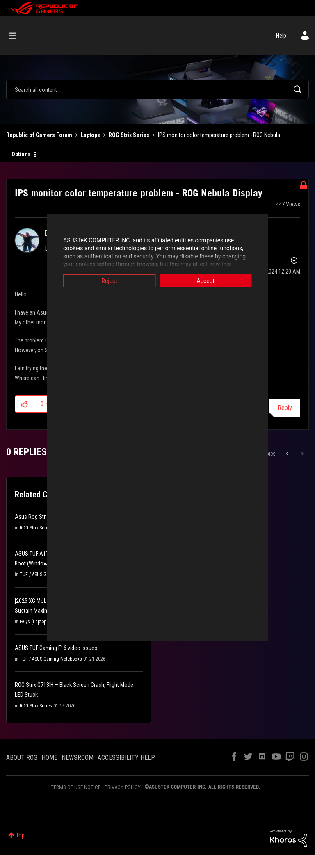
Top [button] (20, 835)
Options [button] (21, 154)
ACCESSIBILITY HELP (126, 758)
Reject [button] (98, 280)
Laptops (90, 135)
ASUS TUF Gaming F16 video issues (56, 648)
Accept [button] (217, 280)
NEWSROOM (78, 758)
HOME (49, 758)
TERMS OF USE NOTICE (75, 787)
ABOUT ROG (21, 758)
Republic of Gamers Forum (39, 135)
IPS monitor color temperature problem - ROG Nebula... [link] (221, 135)
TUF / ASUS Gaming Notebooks (51, 659)
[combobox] (157, 89)
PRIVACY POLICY (123, 787)
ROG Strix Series (129, 135)
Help (281, 35)
